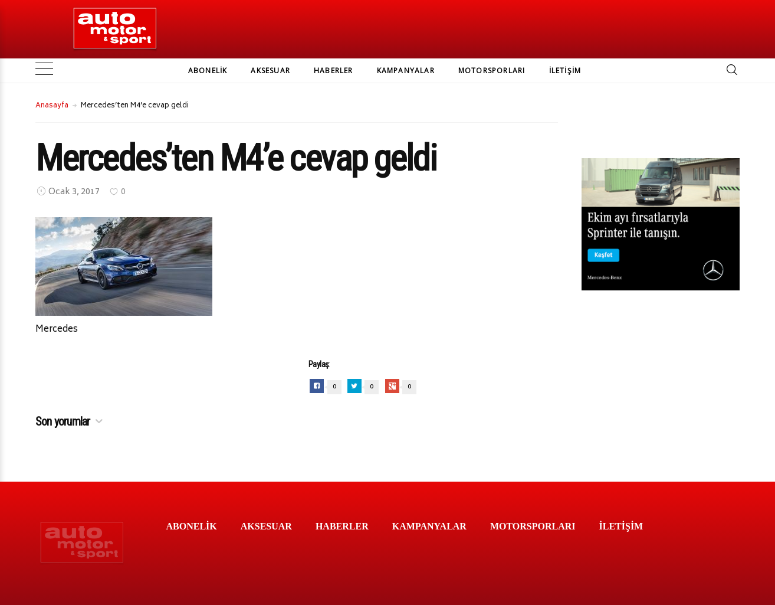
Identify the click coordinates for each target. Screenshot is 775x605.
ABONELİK (208, 71)
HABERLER (333, 71)
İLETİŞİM (565, 71)
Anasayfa (51, 106)
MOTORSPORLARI (492, 71)
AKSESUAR (270, 71)
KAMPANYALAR (406, 71)
